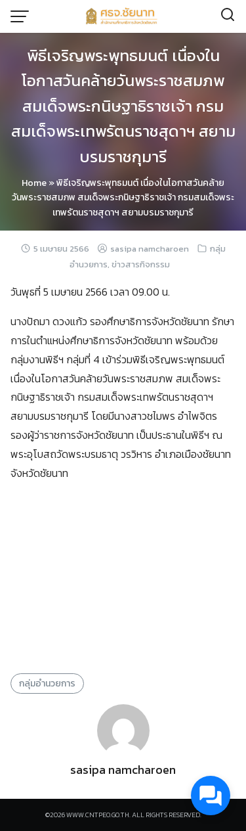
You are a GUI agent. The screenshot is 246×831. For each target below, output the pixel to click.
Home (34, 183)
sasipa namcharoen (149, 248)
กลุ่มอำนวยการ (47, 683)
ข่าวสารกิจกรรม (141, 264)
